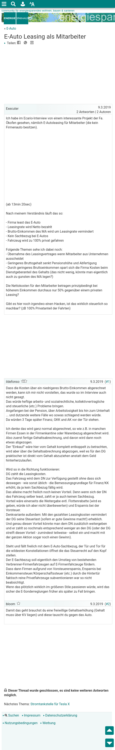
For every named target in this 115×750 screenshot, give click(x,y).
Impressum (31, 715)
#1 (108, 382)
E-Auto (11, 28)
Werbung (47, 723)
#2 (108, 604)
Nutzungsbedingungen (20, 723)
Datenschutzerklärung (60, 715)
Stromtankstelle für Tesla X (50, 704)
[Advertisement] (58, 74)
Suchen (11, 715)
